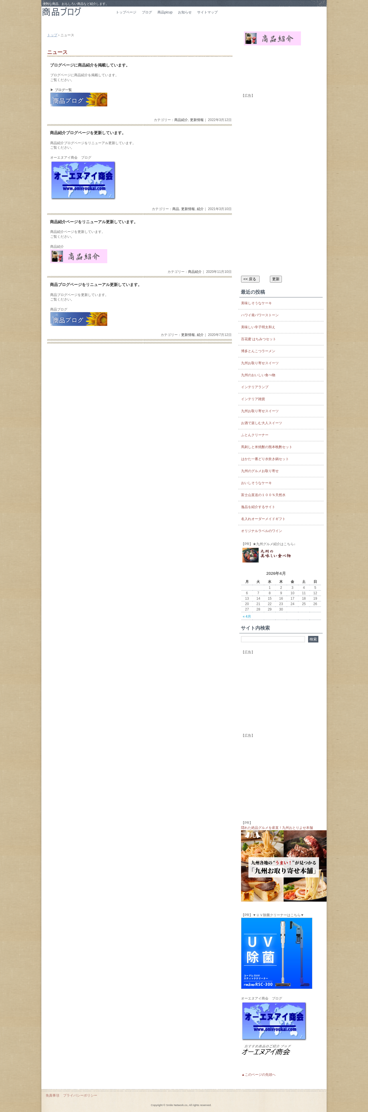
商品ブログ (77, 16)
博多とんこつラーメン (258, 351)
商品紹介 (181, 120)
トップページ (126, 12)
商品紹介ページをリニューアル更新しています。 (94, 222)
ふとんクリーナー (254, 435)
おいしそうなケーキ (256, 483)
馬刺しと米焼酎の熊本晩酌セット (266, 447)
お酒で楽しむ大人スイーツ (261, 423)
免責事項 (52, 1095)
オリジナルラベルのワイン (261, 531)
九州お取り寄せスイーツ (260, 363)
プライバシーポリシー (80, 1095)
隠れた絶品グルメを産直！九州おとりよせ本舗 (277, 828)
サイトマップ (207, 12)
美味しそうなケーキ (256, 303)
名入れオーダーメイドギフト (263, 519)
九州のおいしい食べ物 (258, 375)
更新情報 (197, 120)
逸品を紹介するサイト (258, 507)
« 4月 (247, 617)
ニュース (57, 52)
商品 (175, 209)
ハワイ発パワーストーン (260, 315)
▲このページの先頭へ (258, 1075)
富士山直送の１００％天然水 (263, 495)
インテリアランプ (254, 387)
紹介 (200, 209)
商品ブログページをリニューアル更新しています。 (96, 285)
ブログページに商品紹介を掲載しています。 (90, 65)
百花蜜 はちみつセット (258, 339)
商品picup (165, 12)
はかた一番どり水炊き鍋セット (265, 459)
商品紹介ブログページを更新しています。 (88, 133)
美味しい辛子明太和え (258, 327)
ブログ (147, 12)
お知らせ (185, 12)
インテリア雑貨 (253, 399)
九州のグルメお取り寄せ (260, 471)
